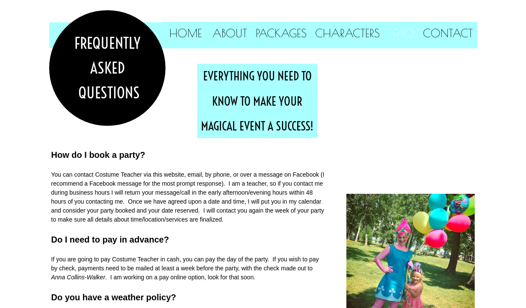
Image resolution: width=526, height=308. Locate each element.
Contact (448, 33)
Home (185, 33)
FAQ (403, 33)
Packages (281, 33)
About (230, 33)
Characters (347, 33)
